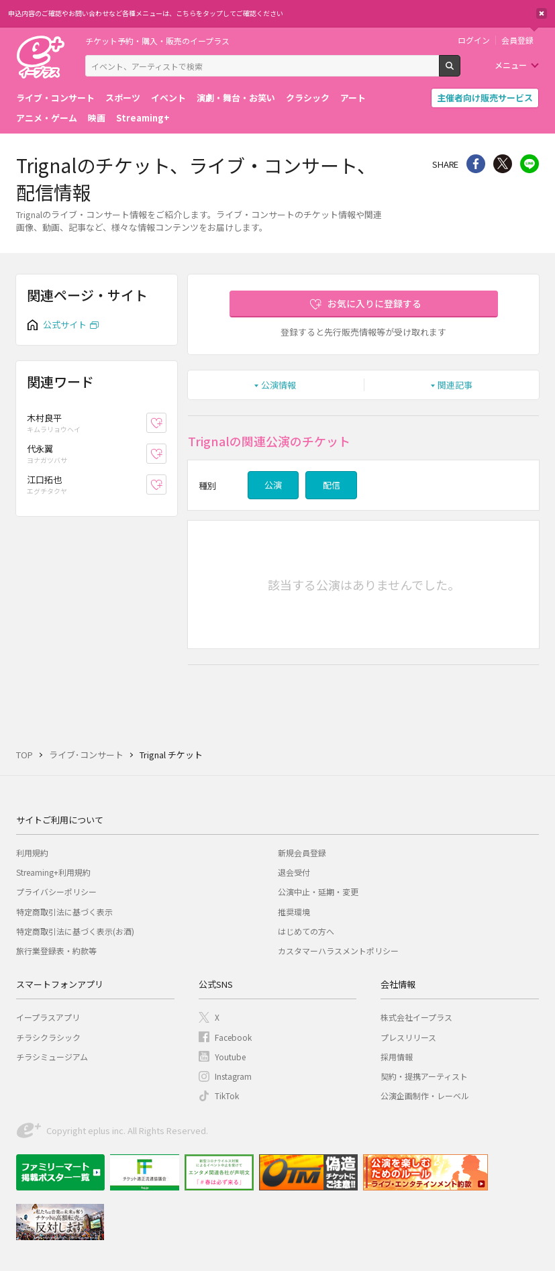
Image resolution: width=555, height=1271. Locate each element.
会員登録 (517, 40)
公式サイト (65, 324)
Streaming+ (143, 117)
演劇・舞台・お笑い (236, 97)
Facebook (233, 1037)
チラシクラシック (48, 1037)
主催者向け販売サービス (485, 97)
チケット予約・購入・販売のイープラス (157, 40)
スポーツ (122, 97)
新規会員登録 (302, 852)
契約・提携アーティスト (424, 1076)
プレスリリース (408, 1037)
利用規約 (32, 852)
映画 (96, 117)
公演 (273, 484)
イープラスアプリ (48, 1017)
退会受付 (294, 872)
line (529, 163)
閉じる (541, 13)
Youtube (230, 1056)
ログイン (474, 40)
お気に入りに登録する (374, 303)
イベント (168, 97)
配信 (331, 484)
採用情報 (397, 1056)
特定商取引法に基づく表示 (64, 911)
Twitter (502, 163)
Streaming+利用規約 (53, 872)
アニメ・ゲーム (46, 117)
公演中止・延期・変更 (318, 891)
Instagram (233, 1076)
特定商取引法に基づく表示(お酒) (75, 931)
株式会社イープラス (416, 1017)
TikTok (227, 1095)
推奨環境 (294, 911)
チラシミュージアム (52, 1056)
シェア (475, 163)
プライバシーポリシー (56, 891)
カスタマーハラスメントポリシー (338, 950)
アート (353, 97)
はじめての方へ (306, 931)
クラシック (308, 97)
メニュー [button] (511, 64)
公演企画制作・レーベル (425, 1095)
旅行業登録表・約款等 (56, 950)
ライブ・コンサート (55, 97)
